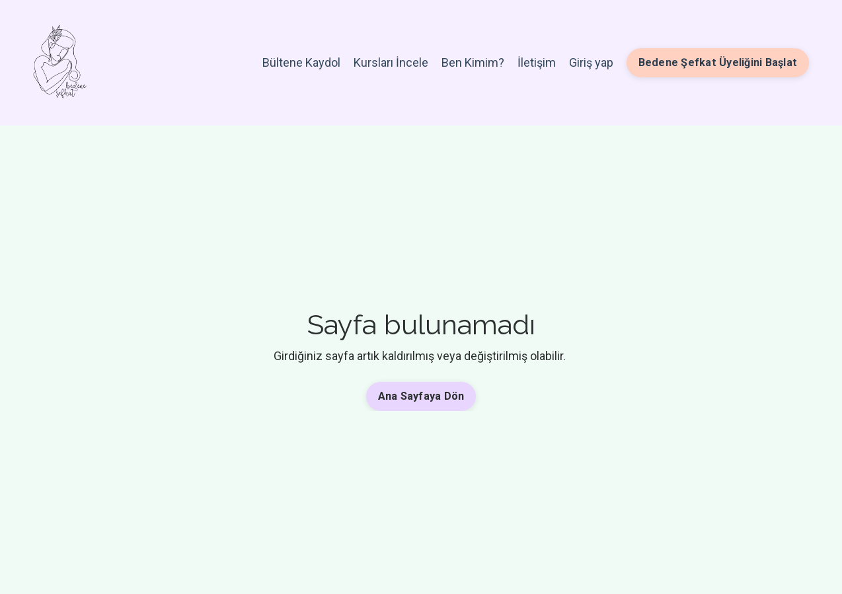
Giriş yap (591, 62)
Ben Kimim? (472, 62)
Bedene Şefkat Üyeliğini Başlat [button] (718, 62)
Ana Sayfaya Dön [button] (421, 396)
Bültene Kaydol (301, 62)
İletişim (536, 62)
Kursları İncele (391, 62)
